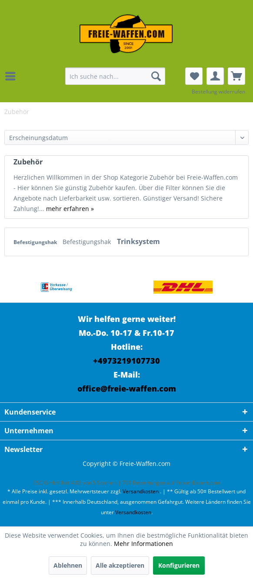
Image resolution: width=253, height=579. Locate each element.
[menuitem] (12, 76)
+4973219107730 (126, 360)
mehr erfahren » (70, 208)
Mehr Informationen (143, 543)
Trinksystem (138, 241)
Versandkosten (141, 491)
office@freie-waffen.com (126, 388)
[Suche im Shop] (115, 76)
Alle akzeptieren (120, 565)
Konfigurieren (179, 565)
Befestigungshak (35, 242)
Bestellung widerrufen (218, 91)
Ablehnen (67, 565)
